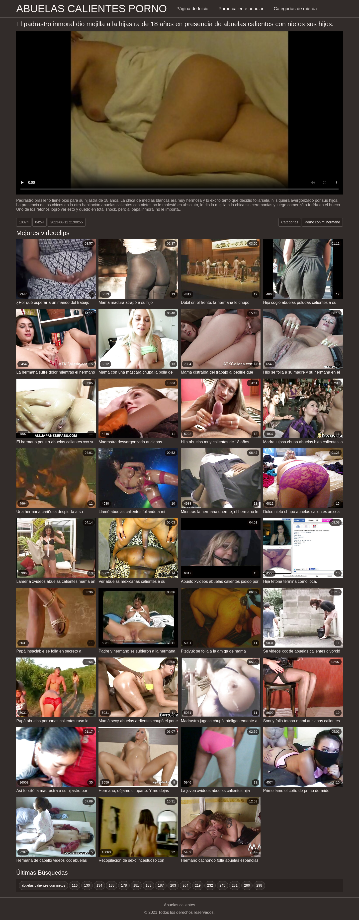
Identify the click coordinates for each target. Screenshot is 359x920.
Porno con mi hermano (322, 222)
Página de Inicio (192, 8)
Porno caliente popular (241, 8)
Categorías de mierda (295, 8)
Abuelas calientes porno (91, 8)
